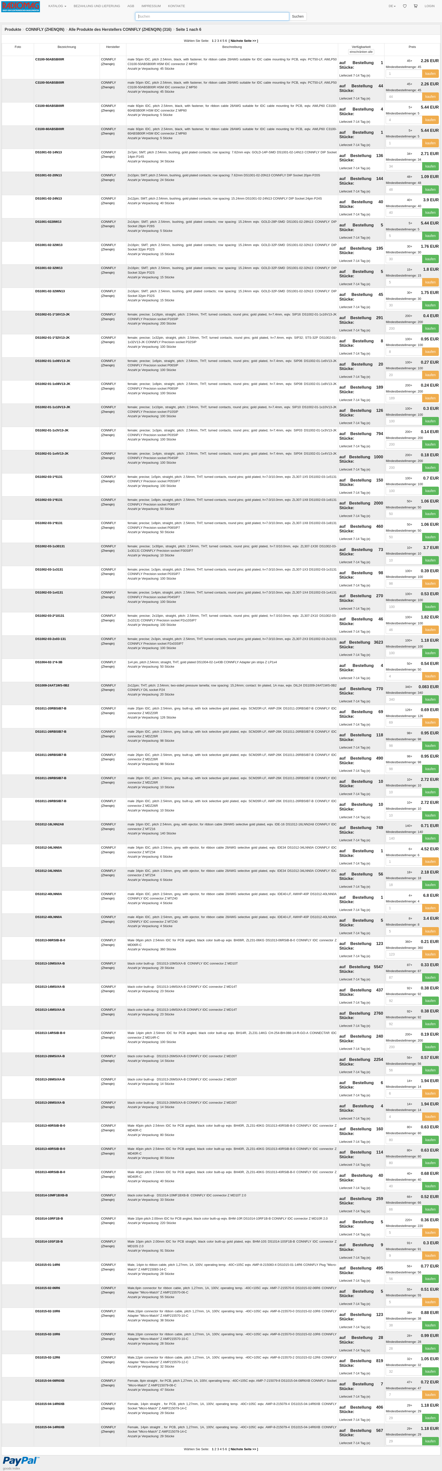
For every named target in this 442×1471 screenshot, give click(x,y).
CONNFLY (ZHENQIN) (44, 29)
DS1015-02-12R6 (47, 1357)
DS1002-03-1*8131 (48, 500)
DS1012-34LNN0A (48, 847)
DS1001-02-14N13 (48, 152)
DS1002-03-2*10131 (49, 616)
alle (361, 52)
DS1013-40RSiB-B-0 (50, 1125)
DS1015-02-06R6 (47, 1288)
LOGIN (430, 6)
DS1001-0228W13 (48, 222)
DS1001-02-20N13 (48, 175)
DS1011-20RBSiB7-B (50, 708)
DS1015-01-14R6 (47, 1265)
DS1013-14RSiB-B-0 (50, 1033)
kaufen (430, 74)
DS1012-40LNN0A (48, 894)
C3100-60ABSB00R (49, 106)
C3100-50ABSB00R (49, 59)
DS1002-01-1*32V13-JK (52, 337)
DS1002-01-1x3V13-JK (52, 430)
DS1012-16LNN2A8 (49, 824)
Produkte (13, 29)
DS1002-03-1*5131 (48, 477)
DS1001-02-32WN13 (50, 291)
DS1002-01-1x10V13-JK (52, 407)
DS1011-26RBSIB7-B (50, 731)
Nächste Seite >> (243, 41)
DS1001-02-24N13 (48, 198)
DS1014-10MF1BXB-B (51, 1195)
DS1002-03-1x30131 (50, 546)
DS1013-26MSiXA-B (50, 1056)
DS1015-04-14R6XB (49, 1404)
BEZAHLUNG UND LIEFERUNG (97, 6)
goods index (11, 1468)
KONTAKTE (176, 6)
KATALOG (57, 6)
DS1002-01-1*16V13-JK (52, 314)
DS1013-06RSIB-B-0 (50, 940)
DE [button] (392, 6)
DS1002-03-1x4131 (49, 592)
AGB (130, 6)
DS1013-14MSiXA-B (50, 986)
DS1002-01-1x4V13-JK (52, 453)
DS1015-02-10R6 (47, 1311)
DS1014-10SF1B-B (49, 1241)
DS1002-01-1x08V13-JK (52, 384)
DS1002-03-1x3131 (49, 569)
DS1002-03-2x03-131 (50, 639)
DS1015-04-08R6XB (49, 1380)
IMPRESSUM (151, 6)
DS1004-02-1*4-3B (48, 662)
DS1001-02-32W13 (48, 245)
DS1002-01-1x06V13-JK (52, 361)
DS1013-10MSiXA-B (50, 963)
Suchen (298, 16)
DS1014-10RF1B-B (49, 1218)
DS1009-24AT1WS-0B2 (52, 685)
